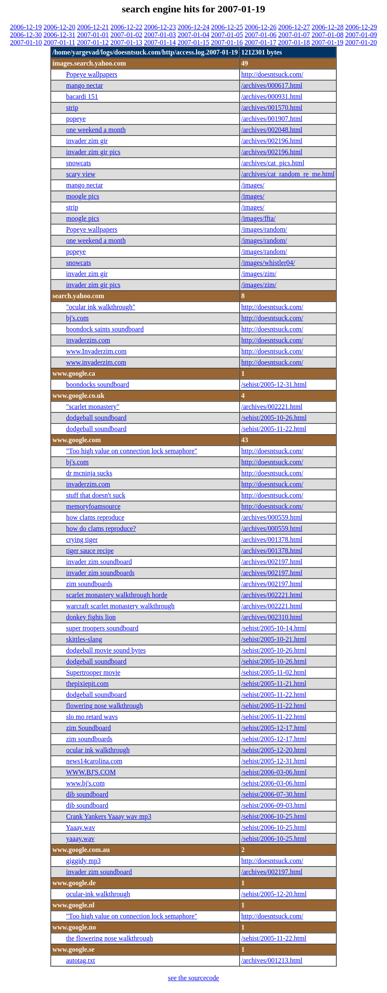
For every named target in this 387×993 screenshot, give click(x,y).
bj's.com (77, 318)
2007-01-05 (227, 34)
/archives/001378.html (272, 539)
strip (72, 107)
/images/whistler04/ (268, 262)
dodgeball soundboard (96, 417)
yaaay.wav (80, 838)
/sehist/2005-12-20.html (273, 750)
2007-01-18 (294, 42)
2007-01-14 (160, 42)
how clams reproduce (95, 517)
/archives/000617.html (272, 85)
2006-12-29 (361, 27)
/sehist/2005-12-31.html (273, 384)
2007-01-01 (93, 34)
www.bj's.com (85, 783)
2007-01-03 (160, 34)
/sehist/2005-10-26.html (273, 417)
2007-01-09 (361, 34)
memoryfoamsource (93, 506)
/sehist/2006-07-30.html (273, 794)
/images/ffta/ (258, 218)
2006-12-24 (194, 27)
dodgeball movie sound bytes (106, 650)
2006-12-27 (294, 27)
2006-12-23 (160, 27)
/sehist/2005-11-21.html (273, 683)
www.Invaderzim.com (96, 351)
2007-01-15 (193, 42)
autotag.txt (80, 960)
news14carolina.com (94, 761)
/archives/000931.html (272, 96)
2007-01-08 (328, 34)
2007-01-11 (59, 42)
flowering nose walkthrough (104, 705)
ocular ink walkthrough (98, 750)
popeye (76, 118)
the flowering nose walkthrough (109, 938)
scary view (80, 174)
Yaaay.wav (80, 827)
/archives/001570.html (272, 107)
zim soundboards (89, 583)
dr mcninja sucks (89, 473)
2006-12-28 (328, 27)
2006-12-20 (59, 27)
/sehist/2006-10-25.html (273, 816)
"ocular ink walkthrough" (100, 307)
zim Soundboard (88, 727)
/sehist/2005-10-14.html (273, 628)
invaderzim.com (88, 340)
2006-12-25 (227, 27)
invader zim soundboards (100, 572)
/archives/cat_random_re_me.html (288, 174)
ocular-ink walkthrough (98, 894)
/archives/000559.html (272, 517)
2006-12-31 (59, 34)
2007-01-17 (261, 42)
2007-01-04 (194, 34)
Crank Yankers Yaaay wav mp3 (108, 816)
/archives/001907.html (272, 118)
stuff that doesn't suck (95, 495)
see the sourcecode (193, 977)
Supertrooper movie (93, 672)
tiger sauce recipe (90, 550)
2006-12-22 (126, 27)
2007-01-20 (361, 42)
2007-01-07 (294, 34)
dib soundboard (87, 794)
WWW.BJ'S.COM (91, 772)
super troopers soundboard (102, 628)
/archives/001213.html (272, 960)
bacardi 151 (82, 96)
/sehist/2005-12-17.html (273, 727)
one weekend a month (96, 129)
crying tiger (82, 539)
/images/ (252, 185)
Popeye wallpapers (91, 74)
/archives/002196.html (272, 140)
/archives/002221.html (272, 406)
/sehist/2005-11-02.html (273, 672)
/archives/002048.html (272, 129)
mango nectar (84, 85)
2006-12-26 (261, 27)
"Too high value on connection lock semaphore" (131, 451)
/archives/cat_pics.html (272, 163)
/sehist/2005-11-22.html (273, 428)
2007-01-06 (261, 34)
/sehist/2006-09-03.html (273, 805)
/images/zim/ (259, 273)
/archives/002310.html (272, 617)
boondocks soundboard (97, 384)
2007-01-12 (93, 42)
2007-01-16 (227, 42)
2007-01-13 (126, 42)
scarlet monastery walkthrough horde (117, 595)
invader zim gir (87, 140)
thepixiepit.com (87, 683)
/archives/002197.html (272, 561)
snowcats (78, 163)
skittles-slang (84, 639)
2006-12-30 (26, 34)
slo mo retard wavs (92, 716)
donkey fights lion (91, 617)
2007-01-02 (126, 34)
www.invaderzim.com (96, 362)
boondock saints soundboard (105, 329)
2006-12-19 (26, 27)
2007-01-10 (26, 42)
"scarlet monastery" (92, 406)
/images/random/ (264, 229)
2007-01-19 (328, 42)
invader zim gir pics (93, 151)
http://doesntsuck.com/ (272, 74)
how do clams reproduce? (101, 528)
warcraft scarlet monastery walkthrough (120, 606)
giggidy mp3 (83, 860)
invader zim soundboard (99, 561)
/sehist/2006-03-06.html (273, 772)
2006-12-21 (93, 27)
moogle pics (82, 196)
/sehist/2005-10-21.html (273, 639)
